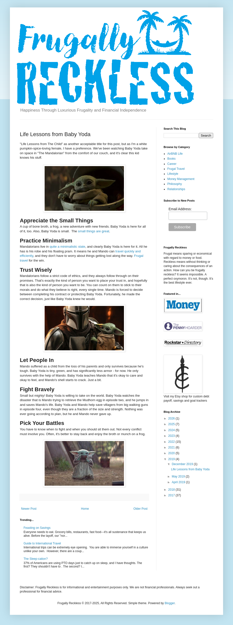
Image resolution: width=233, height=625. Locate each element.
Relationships (176, 189)
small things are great (93, 231)
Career (171, 164)
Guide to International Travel (42, 543)
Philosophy (174, 184)
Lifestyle (172, 174)
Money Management (180, 179)
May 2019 (179, 476)
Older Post (140, 508)
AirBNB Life (175, 153)
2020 (172, 453)
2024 (172, 430)
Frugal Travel (176, 169)
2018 (172, 489)
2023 (172, 436)
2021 (172, 447)
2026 (172, 418)
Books (171, 158)
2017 (172, 495)
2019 (172, 459)
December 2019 (183, 464)
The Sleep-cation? (36, 559)
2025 (172, 424)
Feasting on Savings (37, 528)
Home (85, 508)
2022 (172, 442)
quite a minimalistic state (67, 246)
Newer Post (28, 508)
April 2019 (179, 482)
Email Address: (180, 209)
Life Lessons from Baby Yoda (190, 469)
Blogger (170, 603)
